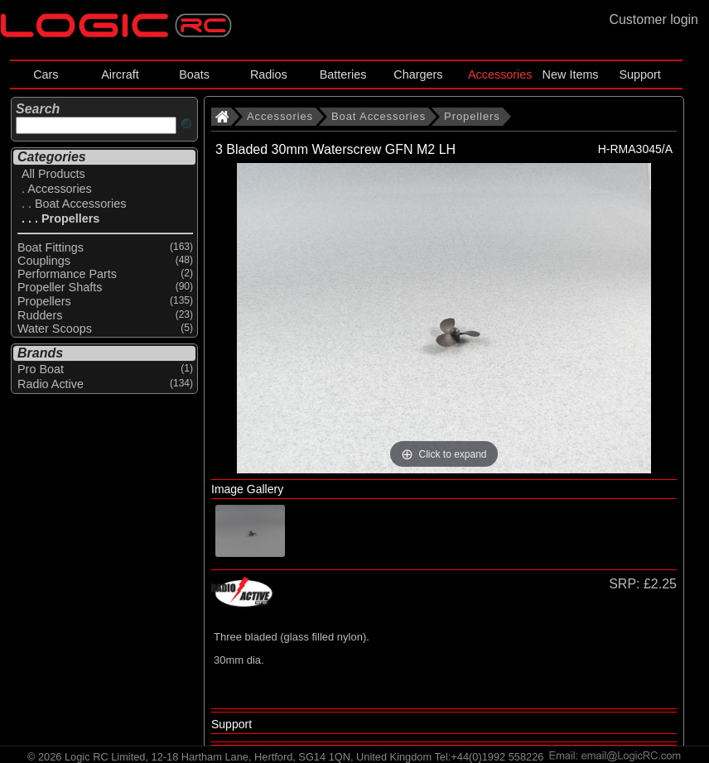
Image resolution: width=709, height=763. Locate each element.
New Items (571, 74)
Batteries (343, 74)
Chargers (417, 74)
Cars (45, 74)
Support (639, 74)
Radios (268, 74)
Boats (194, 74)
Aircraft (120, 74)
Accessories (500, 74)
